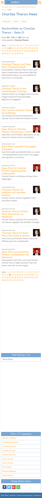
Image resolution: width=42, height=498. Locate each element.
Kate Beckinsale (9, 446)
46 (35, 51)
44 (30, 51)
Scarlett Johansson (10, 442)
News (16, 21)
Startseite (5, 7)
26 (22, 48)
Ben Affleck (7, 467)
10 (21, 45)
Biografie (6, 21)
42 (25, 51)
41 (22, 51)
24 (17, 48)
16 (36, 45)
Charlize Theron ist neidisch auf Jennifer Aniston (14, 192)
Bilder (24, 21)
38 (15, 51)
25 (20, 48)
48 (3, 53)
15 (33, 45)
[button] (4, 487)
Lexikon (13, 2)
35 (8, 51)
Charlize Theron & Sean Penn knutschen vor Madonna (15, 214)
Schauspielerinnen (23, 7)
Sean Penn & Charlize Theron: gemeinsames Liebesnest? (14, 171)
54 (17, 53)
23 (15, 48)
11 (23, 45)
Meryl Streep (8, 475)
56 (22, 53)
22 (13, 48)
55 (20, 53)
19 (5, 48)
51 (10, 53)
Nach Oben (4, 495)
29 (30, 48)
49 (5, 53)
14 (31, 45)
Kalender (13, 495)
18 (3, 48)
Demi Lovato (8, 459)
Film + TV (12, 7)
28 (27, 48)
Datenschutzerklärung (24, 495)
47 (37, 51)
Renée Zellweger (9, 471)
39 (17, 51)
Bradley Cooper (9, 450)
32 (37, 48)
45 (32, 51)
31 (35, 48)
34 (5, 51)
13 (28, 45)
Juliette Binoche (9, 454)
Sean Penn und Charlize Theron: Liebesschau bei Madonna (15, 255)
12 (26, 45)
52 (13, 53)
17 (38, 45)
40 (20, 51)
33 (3, 51)
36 (10, 51)
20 (8, 48)
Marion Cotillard (9, 438)
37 (13, 51)
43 (27, 51)
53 (15, 53)
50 (8, 53)
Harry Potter (8, 463)
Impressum (37, 495)
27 (25, 48)
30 (32, 48)
